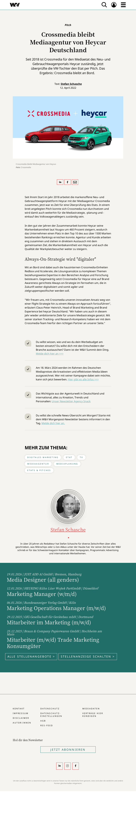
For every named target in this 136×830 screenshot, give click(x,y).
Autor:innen (22, 722)
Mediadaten (91, 708)
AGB (43, 720)
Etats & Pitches (39, 470)
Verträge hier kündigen (92, 714)
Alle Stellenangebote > (31, 656)
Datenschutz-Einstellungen (51, 714)
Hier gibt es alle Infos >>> (83, 379)
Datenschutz (50, 708)
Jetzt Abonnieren (67, 749)
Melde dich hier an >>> (49, 353)
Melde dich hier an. (53, 423)
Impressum (20, 713)
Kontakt (19, 708)
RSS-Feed (46, 725)
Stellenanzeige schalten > (88, 656)
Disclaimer (21, 718)
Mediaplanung (67, 463)
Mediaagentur (38, 463)
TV (81, 457)
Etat (69, 457)
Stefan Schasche (71, 84)
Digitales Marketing (42, 457)
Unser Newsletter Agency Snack (71, 401)
